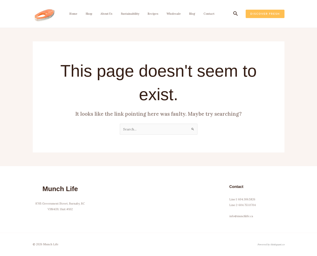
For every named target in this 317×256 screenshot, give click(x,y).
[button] (235, 13)
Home (72, 14)
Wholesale (170, 14)
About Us (105, 14)
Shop (87, 14)
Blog (188, 14)
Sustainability (127, 14)
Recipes (150, 14)
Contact (204, 14)
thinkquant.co (277, 244)
